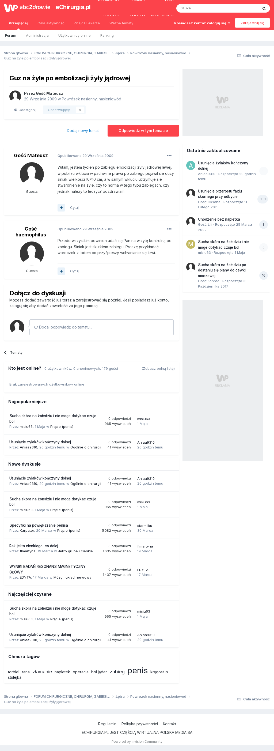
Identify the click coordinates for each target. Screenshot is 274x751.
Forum (10, 35)
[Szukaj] (204, 8)
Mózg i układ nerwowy (72, 577)
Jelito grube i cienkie (75, 551)
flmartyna (28, 551)
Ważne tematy (121, 23)
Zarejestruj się (252, 23)
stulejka (14, 677)
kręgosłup (159, 672)
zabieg (117, 671)
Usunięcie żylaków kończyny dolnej (40, 442)
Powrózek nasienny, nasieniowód (91, 99)
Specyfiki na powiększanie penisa (38, 525)
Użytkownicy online (74, 35)
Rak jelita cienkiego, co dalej (33, 546)
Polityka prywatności (139, 724)
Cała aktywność (50, 23)
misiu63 (26, 426)
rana (26, 672)
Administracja (37, 35)
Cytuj (74, 207)
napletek (62, 672)
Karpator (27, 530)
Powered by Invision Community (137, 741)
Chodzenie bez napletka (219, 219)
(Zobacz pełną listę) (158, 368)
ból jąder (99, 672)
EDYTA (25, 577)
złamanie (42, 671)
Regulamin (107, 724)
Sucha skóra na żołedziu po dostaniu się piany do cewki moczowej (222, 270)
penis (137, 670)
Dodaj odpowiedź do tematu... (63, 327)
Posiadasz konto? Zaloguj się (202, 23)
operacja (81, 672)
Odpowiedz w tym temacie (143, 130)
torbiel (13, 672)
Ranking (107, 35)
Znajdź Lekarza (87, 23)
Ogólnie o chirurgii (85, 447)
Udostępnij (25, 110)
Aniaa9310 (28, 447)
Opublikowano (85, 155)
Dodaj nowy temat (83, 130)
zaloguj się (18, 305)
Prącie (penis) (61, 426)
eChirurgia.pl (71, 7)
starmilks (144, 525)
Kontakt (169, 724)
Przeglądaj (18, 25)
